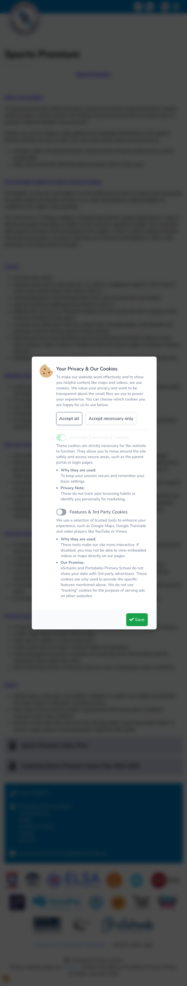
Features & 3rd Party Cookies (99, 512)
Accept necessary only (111, 419)
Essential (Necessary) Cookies (99, 437)
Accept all (69, 419)
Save (137, 620)
